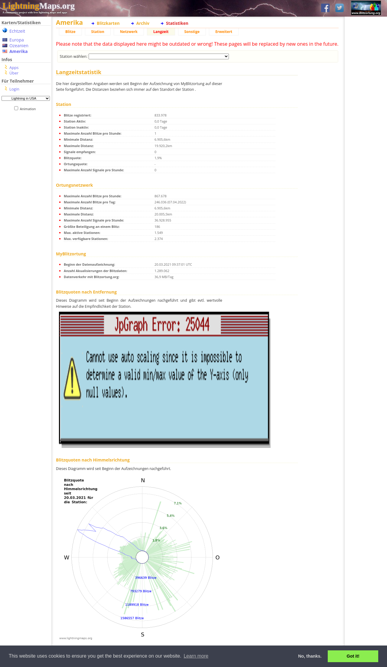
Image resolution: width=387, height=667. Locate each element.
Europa (16, 40)
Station (97, 31)
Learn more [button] (196, 656)
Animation (29, 109)
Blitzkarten (108, 23)
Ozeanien (18, 45)
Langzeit (161, 31)
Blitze (70, 31)
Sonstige (192, 31)
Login (14, 89)
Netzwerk (129, 31)
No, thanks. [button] (310, 656)
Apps (13, 67)
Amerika (18, 51)
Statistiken (177, 23)
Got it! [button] (353, 656)
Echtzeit (17, 31)
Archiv (142, 23)
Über (13, 73)
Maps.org (38, 6)
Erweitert (223, 31)
